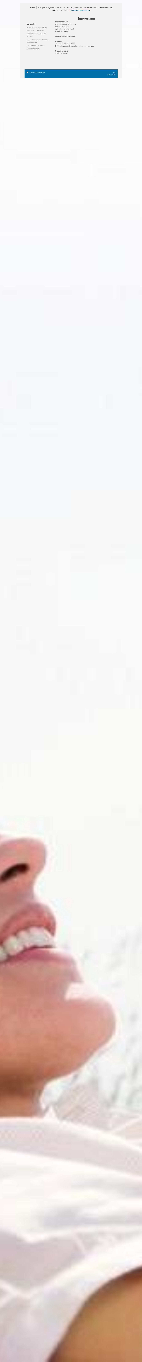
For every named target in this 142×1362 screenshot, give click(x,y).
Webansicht (111, 75)
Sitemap (42, 72)
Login (113, 72)
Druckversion (32, 72)
